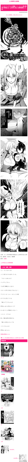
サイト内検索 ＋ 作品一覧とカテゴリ (14, 14)
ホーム (14, 452)
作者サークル (4, 426)
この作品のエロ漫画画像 (7, 262)
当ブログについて (5, 435)
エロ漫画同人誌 (5, 424)
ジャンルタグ (4, 428)
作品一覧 (3, 423)
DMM (5, 258)
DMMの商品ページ (5, 334)
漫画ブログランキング (6, 444)
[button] (26, 415)
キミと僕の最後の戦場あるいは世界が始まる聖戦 (12, 337)
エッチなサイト (5, 446)
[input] (14, 415)
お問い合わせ (4, 437)
